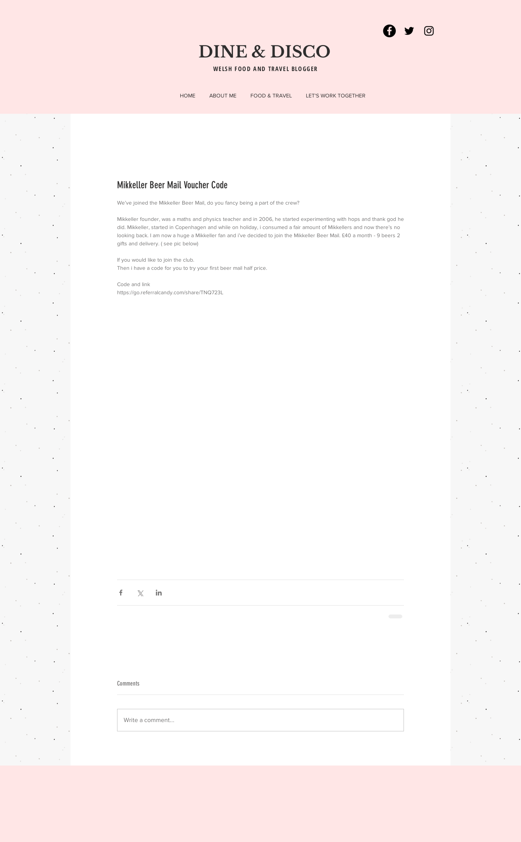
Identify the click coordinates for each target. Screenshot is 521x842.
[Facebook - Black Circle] (389, 30)
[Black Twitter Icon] (409, 30)
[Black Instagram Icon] (429, 30)
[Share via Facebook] (120, 592)
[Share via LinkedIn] (158, 592)
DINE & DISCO (264, 52)
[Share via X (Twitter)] (139, 592)
